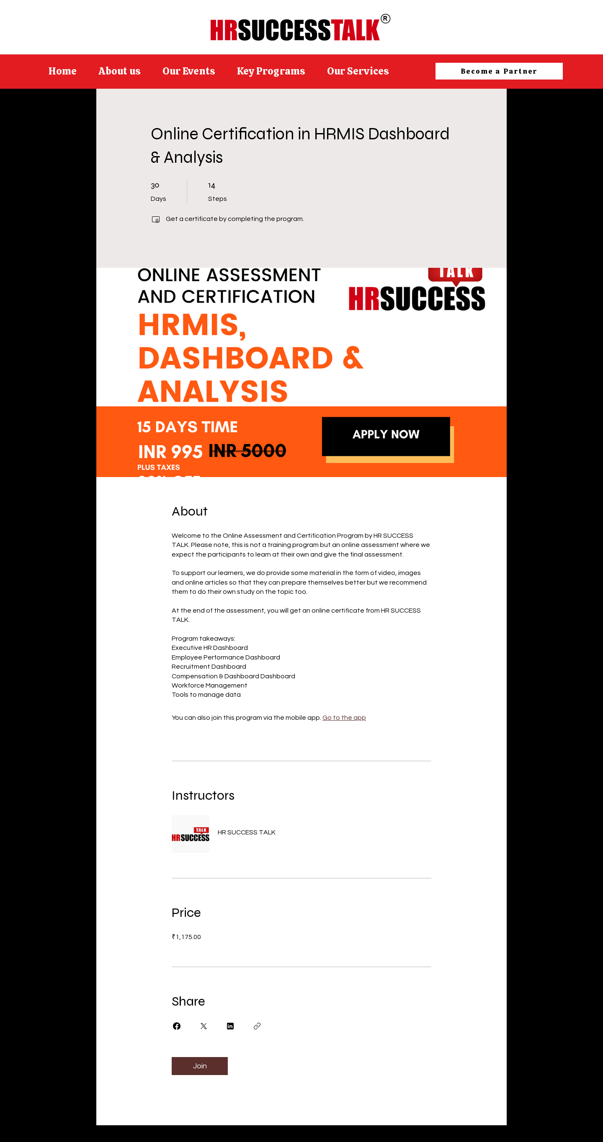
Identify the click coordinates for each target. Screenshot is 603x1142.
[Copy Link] (257, 1026)
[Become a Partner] (499, 71)
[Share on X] (203, 1026)
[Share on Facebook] (177, 1026)
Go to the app (344, 717)
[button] (271, 71)
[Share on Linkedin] (230, 1026)
